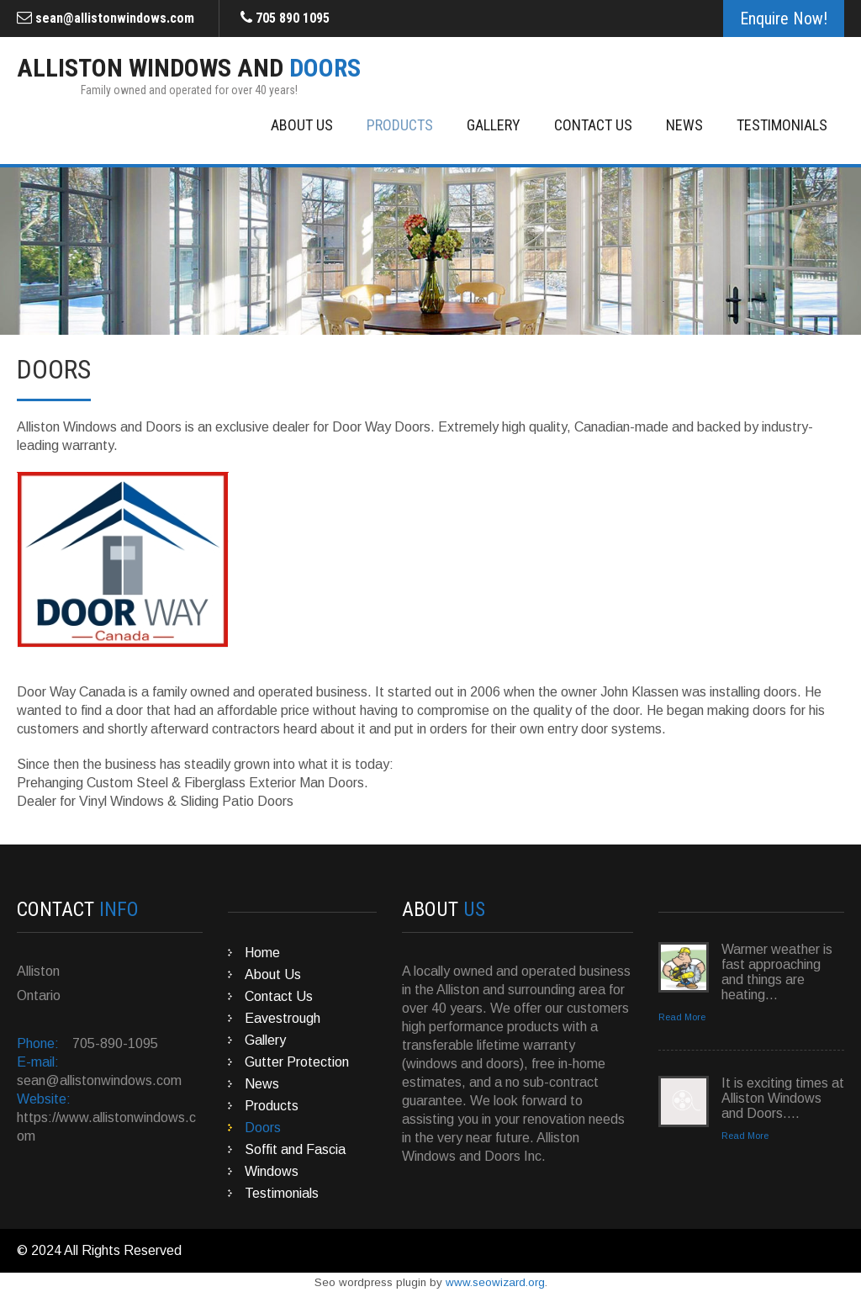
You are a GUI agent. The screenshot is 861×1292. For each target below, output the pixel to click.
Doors (263, 1127)
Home (262, 952)
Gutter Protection (297, 1062)
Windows (271, 1171)
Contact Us (593, 125)
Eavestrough (282, 1018)
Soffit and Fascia (295, 1149)
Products (400, 125)
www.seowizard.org (495, 1282)
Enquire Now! (783, 18)
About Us (302, 125)
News (684, 125)
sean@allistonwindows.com (114, 18)
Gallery (493, 125)
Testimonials (782, 125)
